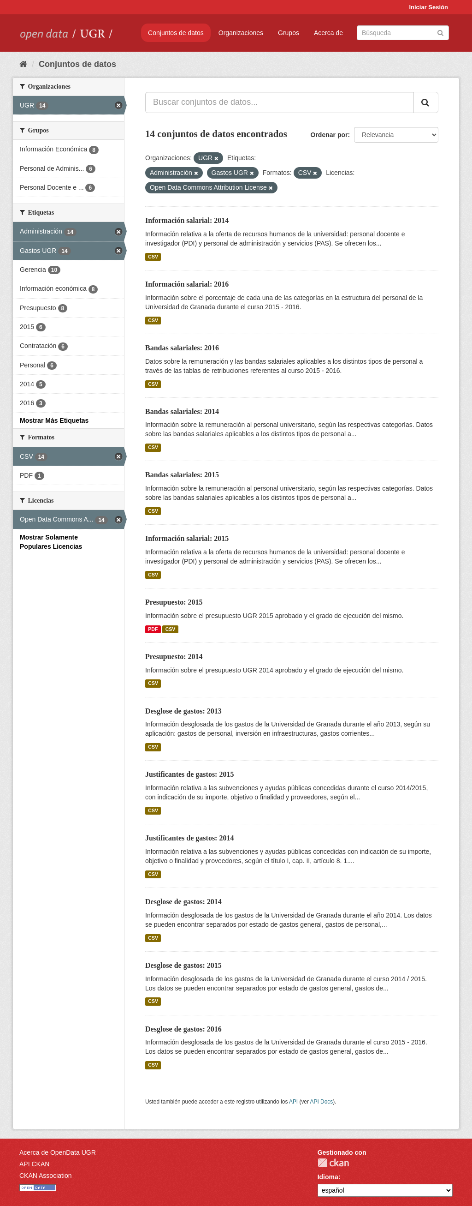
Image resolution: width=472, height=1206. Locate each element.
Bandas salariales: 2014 (182, 411)
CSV (153, 256)
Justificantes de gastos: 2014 (189, 838)
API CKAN (34, 1164)
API (293, 1101)
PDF (153, 629)
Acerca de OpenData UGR (57, 1152)
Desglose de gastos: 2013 (183, 711)
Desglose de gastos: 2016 (183, 1029)
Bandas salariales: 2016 (182, 348)
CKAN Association (45, 1175)
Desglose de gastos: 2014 (183, 902)
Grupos (288, 32)
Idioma (328, 1177)
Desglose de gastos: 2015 (183, 965)
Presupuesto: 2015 (174, 602)
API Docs (321, 1101)
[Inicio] (23, 64)
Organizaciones (240, 32)
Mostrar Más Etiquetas (54, 420)
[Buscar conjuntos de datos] (403, 32)
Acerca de (328, 32)
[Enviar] (440, 32)
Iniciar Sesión (428, 7)
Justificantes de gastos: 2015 (189, 774)
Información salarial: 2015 (187, 538)
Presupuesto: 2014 (174, 656)
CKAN (333, 1163)
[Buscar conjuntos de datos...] (279, 102)
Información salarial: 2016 (187, 284)
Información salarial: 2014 (187, 220)
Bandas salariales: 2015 (182, 475)
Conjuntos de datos (176, 32)
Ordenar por (329, 134)
